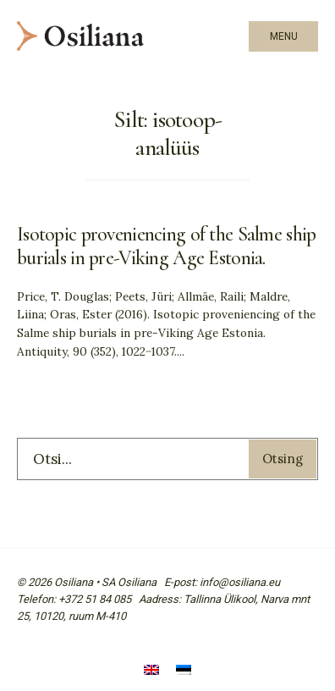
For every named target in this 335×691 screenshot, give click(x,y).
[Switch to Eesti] (184, 672)
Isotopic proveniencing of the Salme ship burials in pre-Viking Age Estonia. (166, 246)
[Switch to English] (151, 672)
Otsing (282, 459)
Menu (284, 36)
